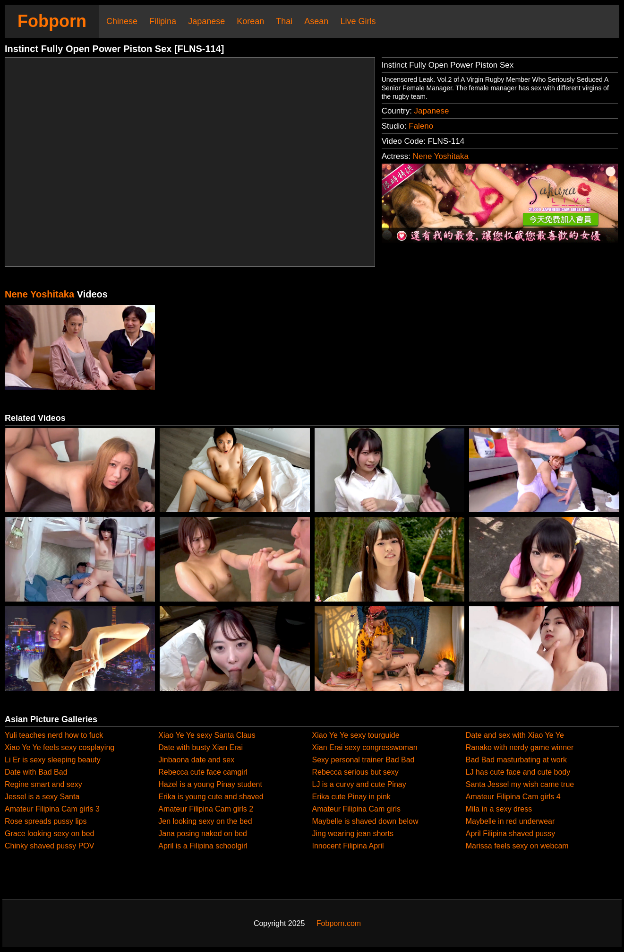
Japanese (206, 21)
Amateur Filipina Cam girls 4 (513, 797)
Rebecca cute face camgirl (203, 772)
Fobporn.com (338, 923)
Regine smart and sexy (43, 784)
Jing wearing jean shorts (353, 834)
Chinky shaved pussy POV (49, 846)
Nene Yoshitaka (441, 156)
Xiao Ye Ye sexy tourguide (356, 735)
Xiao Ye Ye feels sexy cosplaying (59, 747)
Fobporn (51, 21)
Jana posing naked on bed (202, 834)
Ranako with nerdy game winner (520, 747)
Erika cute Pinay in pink (351, 797)
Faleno (421, 126)
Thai (284, 21)
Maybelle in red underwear (510, 821)
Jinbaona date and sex (196, 760)
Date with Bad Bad (36, 772)
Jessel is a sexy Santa (42, 797)
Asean (316, 21)
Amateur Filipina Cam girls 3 (52, 809)
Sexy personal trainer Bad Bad (363, 760)
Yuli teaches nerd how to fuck (54, 735)
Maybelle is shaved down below (365, 821)
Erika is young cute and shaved (210, 797)
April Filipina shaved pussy (510, 834)
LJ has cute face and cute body (518, 772)
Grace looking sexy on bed (49, 834)
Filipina (162, 21)
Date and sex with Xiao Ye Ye (515, 735)
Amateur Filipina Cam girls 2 (205, 809)
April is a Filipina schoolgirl (203, 846)
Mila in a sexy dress (499, 809)
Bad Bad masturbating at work (516, 760)
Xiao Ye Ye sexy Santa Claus (207, 735)
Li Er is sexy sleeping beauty (53, 760)
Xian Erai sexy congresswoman (365, 747)
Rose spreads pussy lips (45, 821)
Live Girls (358, 21)
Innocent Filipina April (348, 846)
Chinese (121, 21)
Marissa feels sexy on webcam (517, 846)
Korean (250, 21)
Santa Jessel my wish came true (520, 784)
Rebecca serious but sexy (355, 772)
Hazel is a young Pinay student (210, 784)
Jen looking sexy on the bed (205, 821)
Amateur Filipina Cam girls (356, 809)
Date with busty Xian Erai (200, 747)
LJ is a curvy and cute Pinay (359, 784)
